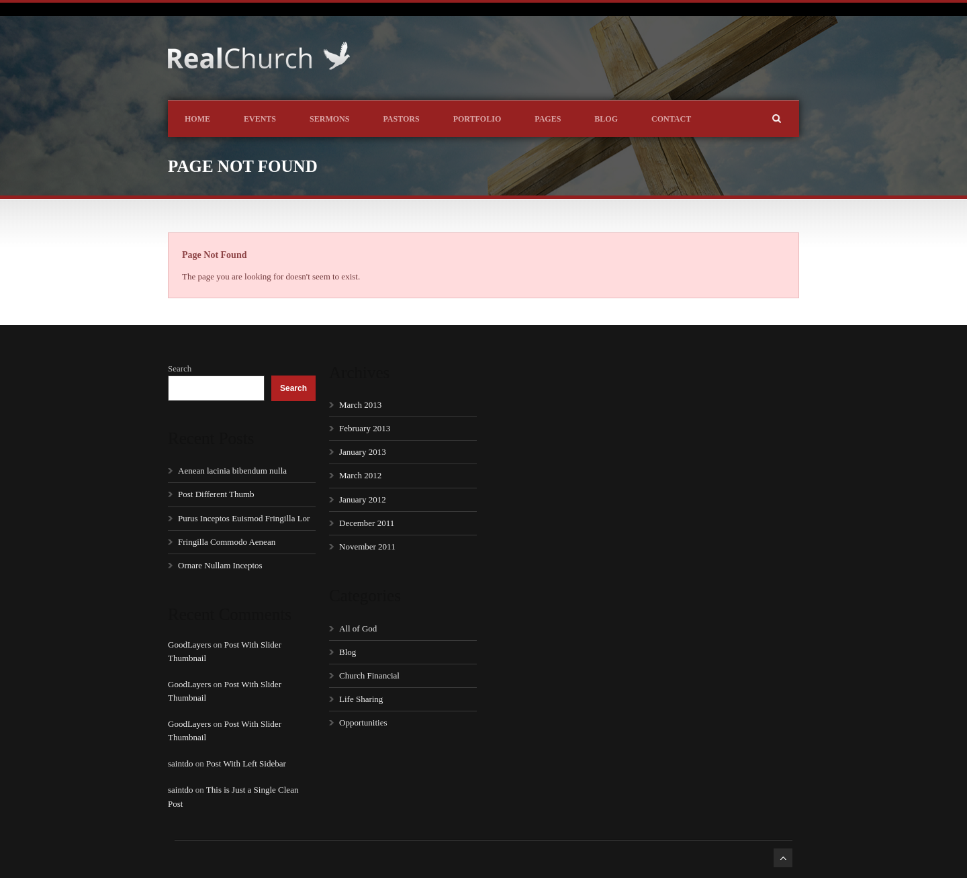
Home (197, 119)
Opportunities (363, 722)
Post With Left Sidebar (246, 763)
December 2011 (366, 523)
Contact (671, 119)
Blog (606, 119)
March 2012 (360, 475)
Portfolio (477, 119)
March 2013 (360, 405)
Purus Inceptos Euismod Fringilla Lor (244, 518)
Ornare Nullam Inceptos (220, 565)
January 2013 (362, 452)
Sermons (329, 119)
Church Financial (369, 675)
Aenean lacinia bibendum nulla (232, 471)
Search (179, 368)
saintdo (180, 763)
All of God (358, 628)
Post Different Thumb (216, 494)
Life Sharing (361, 699)
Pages (548, 119)
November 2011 (367, 546)
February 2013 (364, 428)
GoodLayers (189, 645)
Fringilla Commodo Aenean (226, 542)
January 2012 (362, 499)
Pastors (401, 119)
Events (260, 119)
